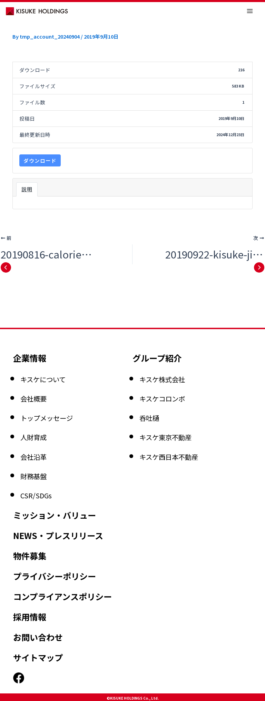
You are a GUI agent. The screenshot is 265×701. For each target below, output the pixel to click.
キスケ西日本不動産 (184, 409)
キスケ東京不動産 (179, 390)
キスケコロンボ (174, 351)
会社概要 (40, 351)
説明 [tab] (26, 189)
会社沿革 (40, 409)
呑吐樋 (154, 371)
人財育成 (40, 390)
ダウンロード (40, 160)
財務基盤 (40, 428)
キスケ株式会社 (174, 332)
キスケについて (55, 332)
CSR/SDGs (43, 448)
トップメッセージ (60, 371)
